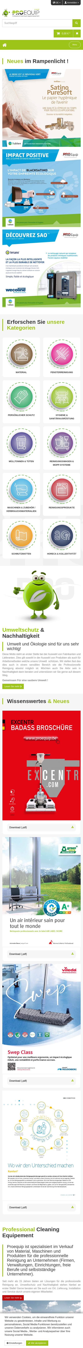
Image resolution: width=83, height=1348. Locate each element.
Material (21, 372)
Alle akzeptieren (37, 1343)
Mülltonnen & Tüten (21, 461)
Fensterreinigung (61, 372)
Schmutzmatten (21, 554)
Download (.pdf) (41, 827)
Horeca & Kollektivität (61, 554)
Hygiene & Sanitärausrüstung (61, 417)
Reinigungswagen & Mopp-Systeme (62, 463)
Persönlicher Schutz (21, 415)
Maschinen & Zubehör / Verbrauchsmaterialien (21, 509)
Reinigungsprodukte (62, 507)
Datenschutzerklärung (62, 1343)
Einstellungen (14, 1343)
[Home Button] (4, 45)
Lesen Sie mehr (13, 686)
